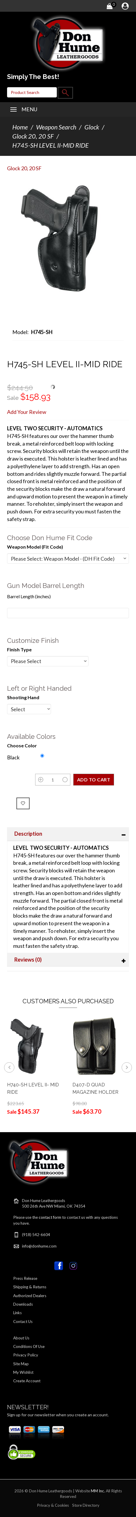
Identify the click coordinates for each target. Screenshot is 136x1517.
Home (20, 127)
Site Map (21, 1363)
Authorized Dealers (29, 1295)
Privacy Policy (25, 1355)
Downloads (23, 1304)
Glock (91, 127)
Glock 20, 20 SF (33, 136)
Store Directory (85, 1505)
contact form (50, 1217)
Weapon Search (56, 127)
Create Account (26, 1380)
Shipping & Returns (29, 1287)
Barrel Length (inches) (29, 596)
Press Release (25, 1278)
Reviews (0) (28, 959)
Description (28, 833)
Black (13, 757)
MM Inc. (98, 1491)
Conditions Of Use (29, 1346)
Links (17, 1312)
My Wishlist (23, 1372)
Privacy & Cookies (53, 1505)
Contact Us (23, 1321)
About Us (21, 1338)
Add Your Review (26, 412)
